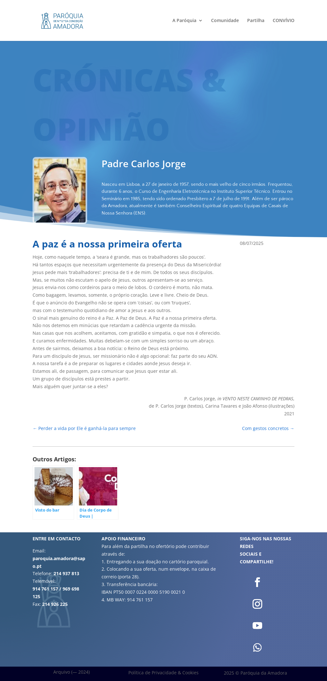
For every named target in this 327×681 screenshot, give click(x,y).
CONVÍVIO (283, 20)
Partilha (255, 20)
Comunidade (225, 20)
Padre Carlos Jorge (144, 163)
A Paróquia (184, 20)
